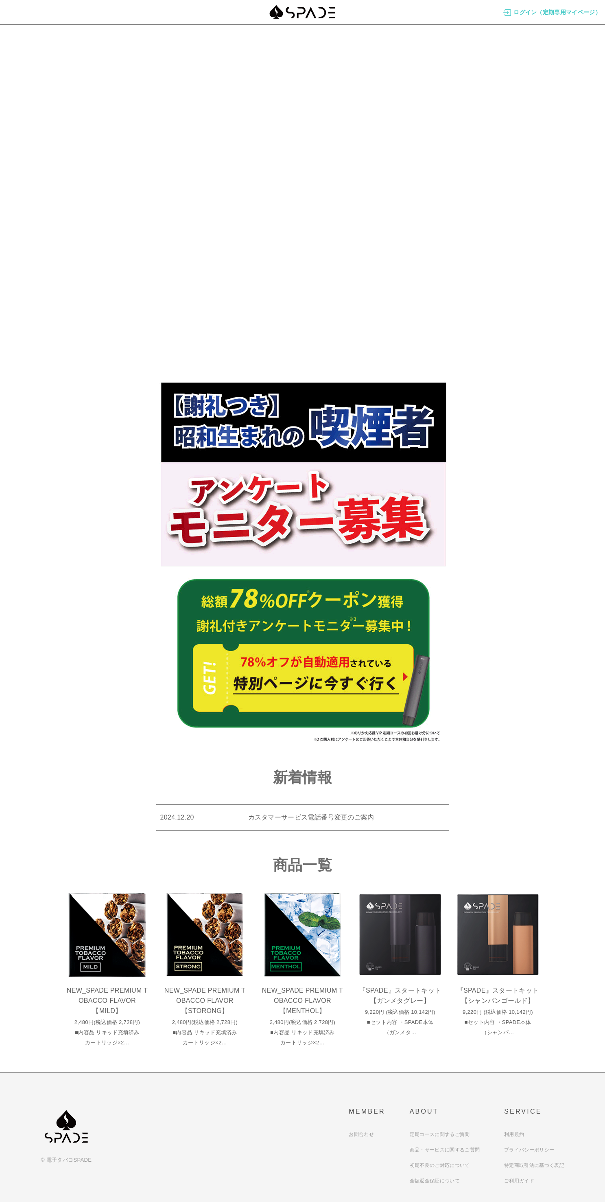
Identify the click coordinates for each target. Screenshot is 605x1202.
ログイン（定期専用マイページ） (552, 12)
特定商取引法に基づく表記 (534, 1165)
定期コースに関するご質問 (440, 1134)
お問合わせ (361, 1134)
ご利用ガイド (519, 1181)
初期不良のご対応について (440, 1165)
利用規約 (514, 1134)
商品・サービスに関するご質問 (445, 1150)
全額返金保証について (435, 1181)
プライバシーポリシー (529, 1150)
